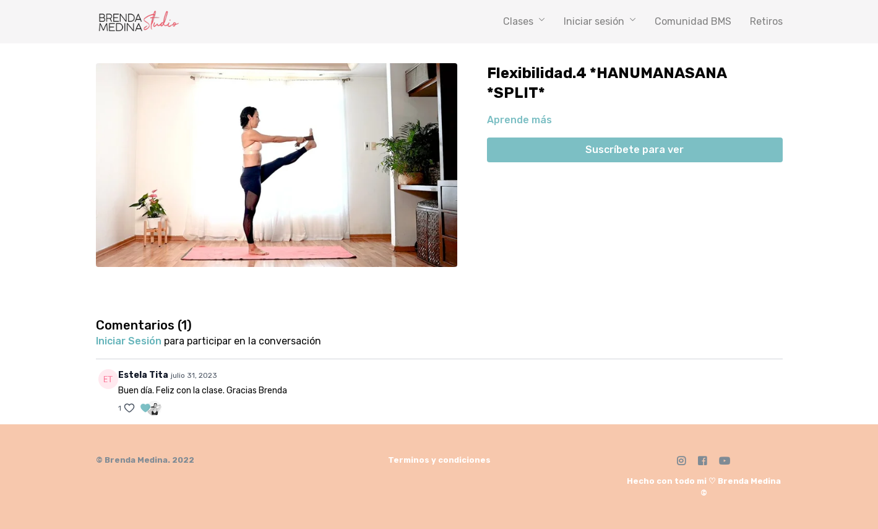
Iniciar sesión (600, 21)
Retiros (766, 21)
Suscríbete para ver (634, 149)
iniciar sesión (128, 341)
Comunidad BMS (693, 21)
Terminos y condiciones (439, 460)
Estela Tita (143, 375)
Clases (524, 21)
